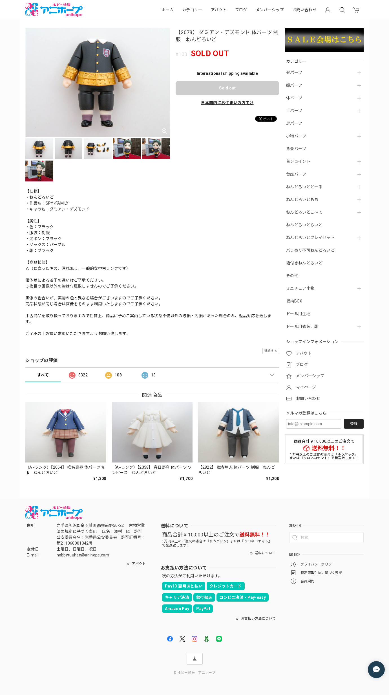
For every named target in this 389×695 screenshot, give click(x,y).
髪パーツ (294, 72)
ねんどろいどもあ (302, 199)
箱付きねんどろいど (304, 263)
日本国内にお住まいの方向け (227, 102)
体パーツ (294, 98)
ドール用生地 (298, 314)
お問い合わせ (304, 10)
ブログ (241, 10)
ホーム (168, 10)
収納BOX (294, 301)
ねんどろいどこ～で (304, 212)
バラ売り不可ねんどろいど (310, 250)
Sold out (227, 88)
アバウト (219, 10)
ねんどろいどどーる (304, 187)
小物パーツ (296, 136)
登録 (353, 424)
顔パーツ (294, 85)
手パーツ (294, 110)
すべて (43, 375)
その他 (292, 275)
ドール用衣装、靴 (302, 326)
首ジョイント (298, 161)
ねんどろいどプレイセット (310, 237)
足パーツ (294, 123)
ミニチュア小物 (300, 288)
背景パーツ (296, 148)
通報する (270, 351)
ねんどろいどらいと (304, 225)
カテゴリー (192, 10)
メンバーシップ (270, 10)
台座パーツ (296, 174)
